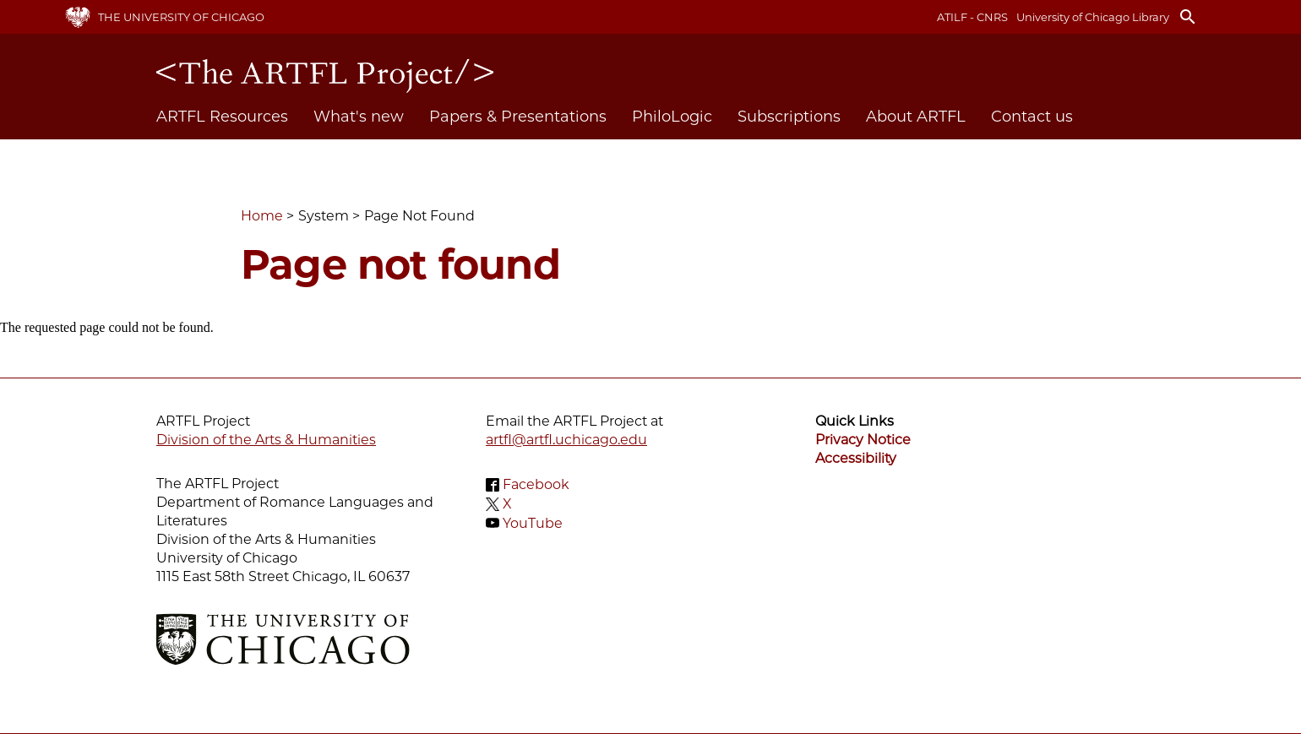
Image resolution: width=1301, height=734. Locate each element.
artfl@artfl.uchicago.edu (566, 440)
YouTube (533, 522)
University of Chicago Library (1092, 17)
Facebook (536, 484)
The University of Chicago (181, 17)
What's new (358, 116)
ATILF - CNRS (972, 17)
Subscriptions (789, 116)
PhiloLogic (672, 116)
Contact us (1032, 116)
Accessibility (855, 458)
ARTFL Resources (222, 116)
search (1188, 17)
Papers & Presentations (518, 116)
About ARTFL (916, 116)
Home (262, 216)
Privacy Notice (863, 440)
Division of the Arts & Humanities (266, 440)
